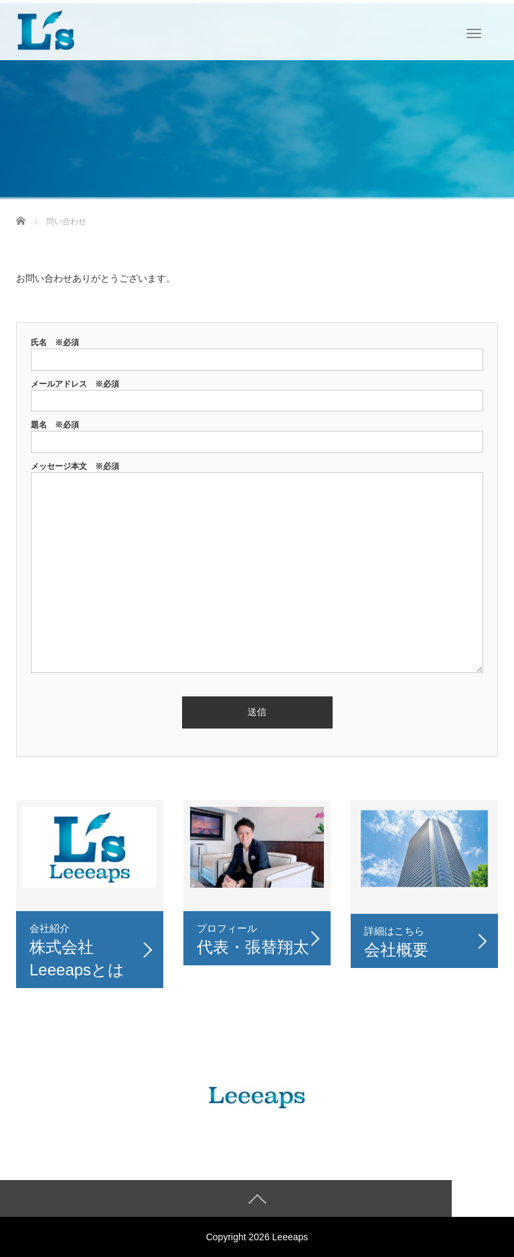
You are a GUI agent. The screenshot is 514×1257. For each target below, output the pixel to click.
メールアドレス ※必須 (257, 392)
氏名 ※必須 (257, 351)
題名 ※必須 (257, 433)
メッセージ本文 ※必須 (257, 568)
